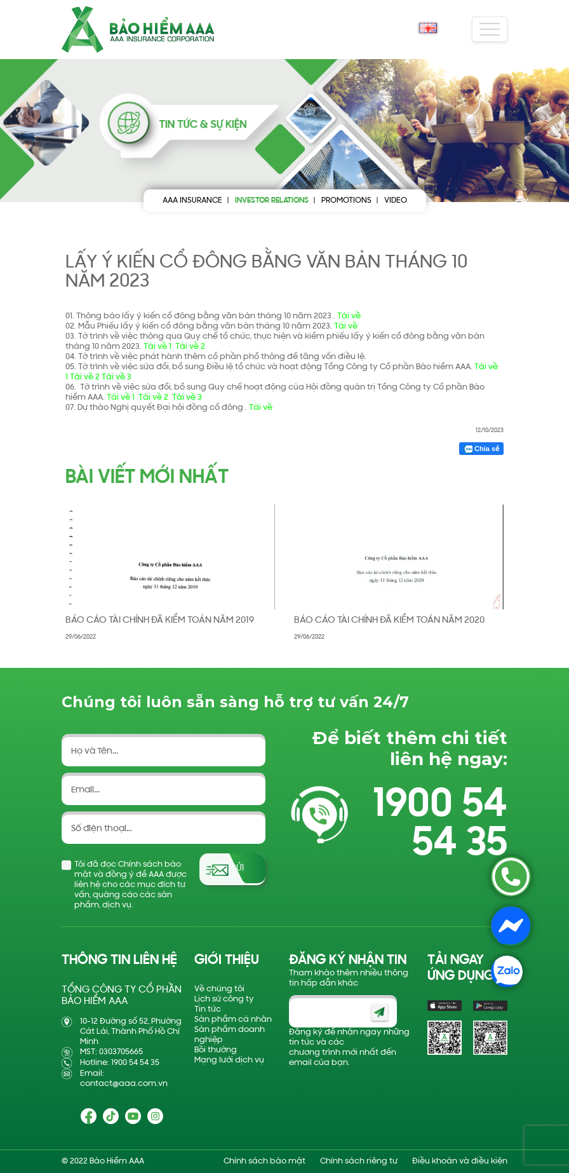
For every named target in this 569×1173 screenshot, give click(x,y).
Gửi (236, 868)
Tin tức (207, 1009)
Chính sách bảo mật (264, 1161)
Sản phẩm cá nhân (233, 1019)
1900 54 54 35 (440, 825)
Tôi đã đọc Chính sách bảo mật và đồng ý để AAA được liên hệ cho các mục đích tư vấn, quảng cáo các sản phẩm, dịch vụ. (130, 884)
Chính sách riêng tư (359, 1161)
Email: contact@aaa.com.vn (124, 1078)
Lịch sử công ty (224, 999)
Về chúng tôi (219, 989)
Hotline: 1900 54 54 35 (119, 1063)
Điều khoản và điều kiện (459, 1161)
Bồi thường (215, 1050)
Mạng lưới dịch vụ (229, 1060)
